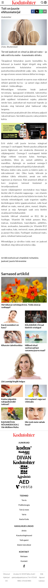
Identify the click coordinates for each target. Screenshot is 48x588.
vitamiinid (23, 258)
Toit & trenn (24, 509)
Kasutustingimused (24, 535)
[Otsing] (42, 2)
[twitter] (37, 12)
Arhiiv (24, 530)
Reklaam (24, 556)
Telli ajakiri (24, 540)
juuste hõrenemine (17, 261)
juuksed (4, 261)
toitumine (33, 258)
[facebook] (33, 12)
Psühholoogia (24, 505)
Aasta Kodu (24, 519)
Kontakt (24, 561)
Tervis (24, 500)
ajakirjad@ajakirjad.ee (19, 577)
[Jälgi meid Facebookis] (24, 566)
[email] (45, 12)
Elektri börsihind (24, 545)
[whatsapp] (41, 12)
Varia (24, 514)
